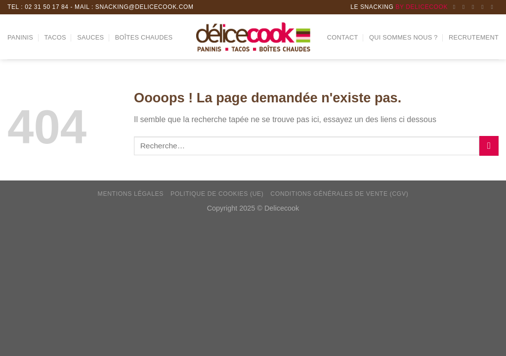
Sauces (90, 37)
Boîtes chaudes (144, 37)
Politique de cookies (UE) (217, 193)
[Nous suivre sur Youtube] (494, 6)
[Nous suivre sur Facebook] (456, 6)
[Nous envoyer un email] (475, 6)
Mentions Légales (131, 193)
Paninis (20, 37)
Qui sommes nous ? (403, 37)
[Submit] (489, 145)
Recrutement (474, 37)
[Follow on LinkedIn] (484, 6)
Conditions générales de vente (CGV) (339, 193)
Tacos (55, 37)
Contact (342, 37)
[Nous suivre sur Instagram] (465, 6)
